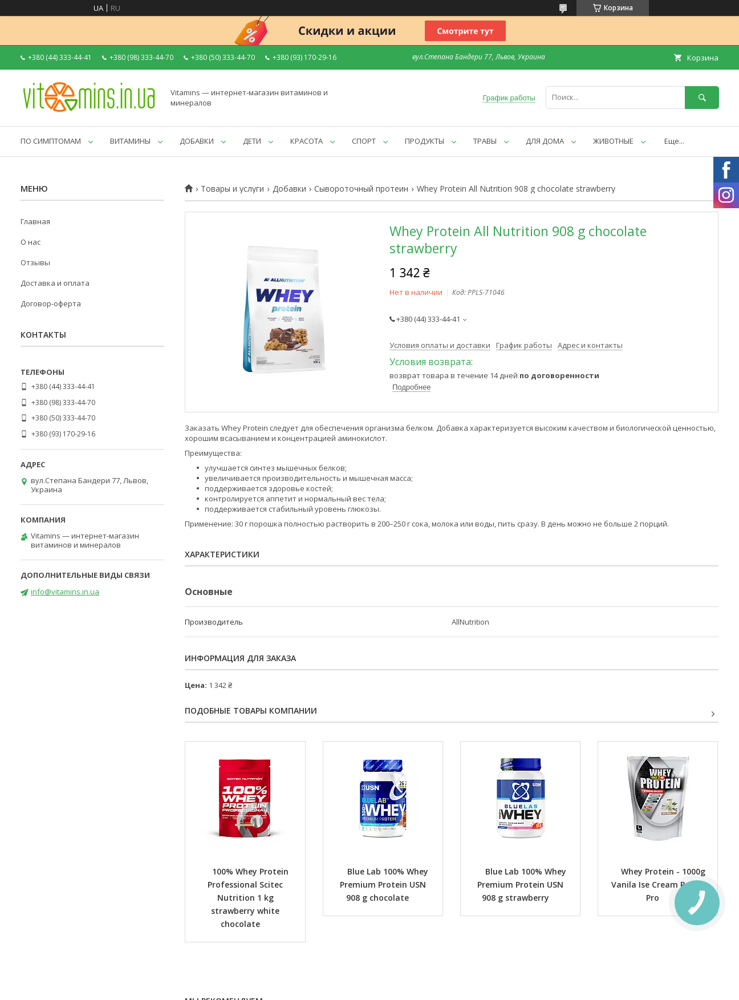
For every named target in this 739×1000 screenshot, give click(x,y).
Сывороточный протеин (361, 188)
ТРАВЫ (485, 141)
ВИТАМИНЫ (130, 141)
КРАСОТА (306, 141)
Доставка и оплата (55, 283)
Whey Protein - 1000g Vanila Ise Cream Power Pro (659, 884)
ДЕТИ (252, 141)
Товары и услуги (232, 188)
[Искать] (702, 97)
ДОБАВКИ (197, 141)
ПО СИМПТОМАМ (51, 141)
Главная (35, 221)
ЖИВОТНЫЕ (613, 141)
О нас (30, 242)
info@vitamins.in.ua (65, 591)
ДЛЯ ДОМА (545, 141)
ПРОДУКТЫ (424, 141)
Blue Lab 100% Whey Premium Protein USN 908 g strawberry (523, 884)
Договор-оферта (51, 303)
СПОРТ (364, 141)
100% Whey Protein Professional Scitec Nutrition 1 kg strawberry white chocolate (249, 897)
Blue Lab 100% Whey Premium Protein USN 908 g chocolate (385, 884)
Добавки (289, 188)
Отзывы (35, 262)
